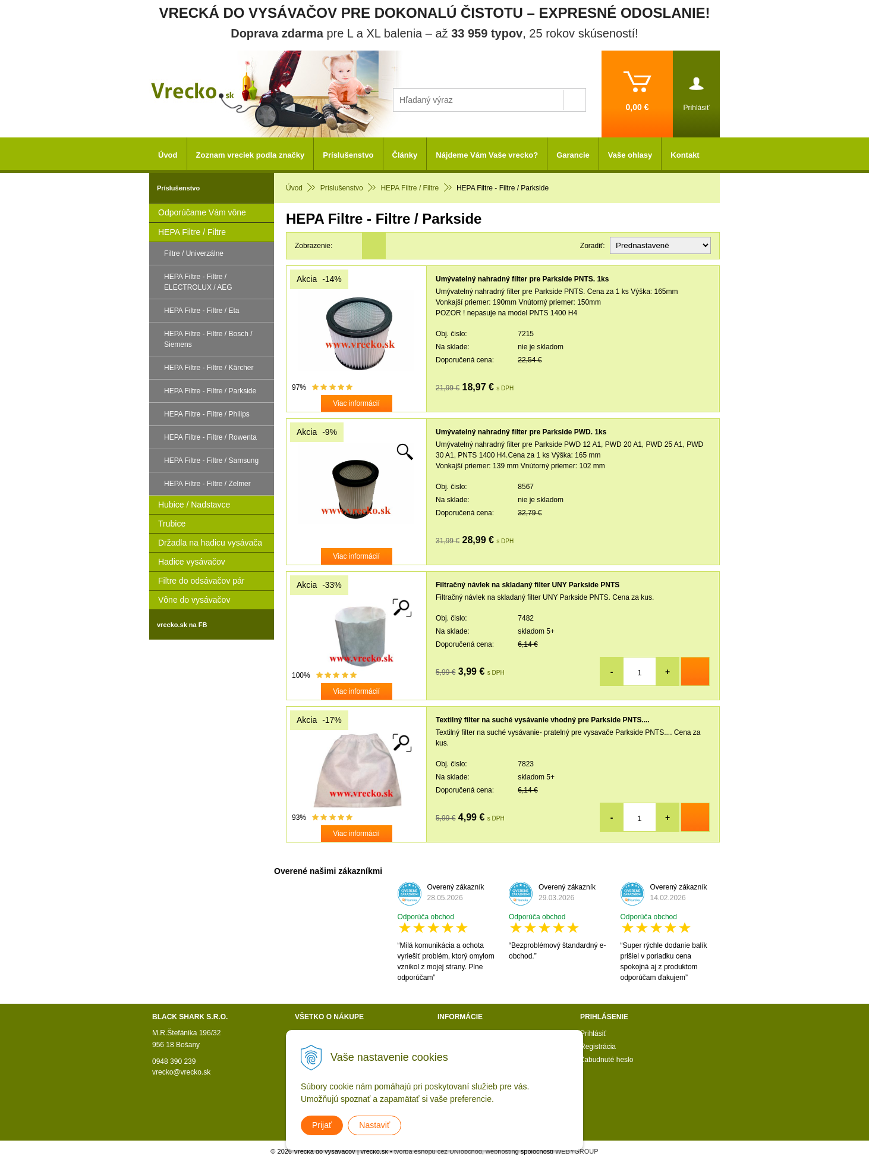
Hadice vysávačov (191, 561)
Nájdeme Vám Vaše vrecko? (487, 155)
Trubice (171, 523)
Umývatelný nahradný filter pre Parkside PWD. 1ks (521, 432)
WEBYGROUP (577, 1151)
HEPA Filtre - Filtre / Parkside (210, 391)
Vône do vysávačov (194, 600)
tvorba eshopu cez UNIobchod (438, 1151)
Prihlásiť (593, 1033)
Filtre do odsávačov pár (201, 580)
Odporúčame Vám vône (202, 212)
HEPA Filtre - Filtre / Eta (201, 310)
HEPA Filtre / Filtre (192, 232)
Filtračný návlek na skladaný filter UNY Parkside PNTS (527, 585)
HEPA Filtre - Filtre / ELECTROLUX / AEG (198, 282)
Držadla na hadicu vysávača (210, 542)
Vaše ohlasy (630, 155)
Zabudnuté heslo (606, 1059)
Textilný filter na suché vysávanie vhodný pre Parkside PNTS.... (543, 720)
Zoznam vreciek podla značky (250, 155)
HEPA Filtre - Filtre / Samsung (211, 460)
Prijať (322, 1125)
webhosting (502, 1151)
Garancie (573, 155)
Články (405, 155)
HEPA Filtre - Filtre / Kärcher (208, 368)
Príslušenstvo (348, 155)
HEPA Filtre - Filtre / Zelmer (207, 484)
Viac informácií (356, 403)
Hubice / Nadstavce (194, 504)
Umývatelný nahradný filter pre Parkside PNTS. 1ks (522, 279)
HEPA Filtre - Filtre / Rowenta (210, 437)
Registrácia (598, 1046)
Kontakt (684, 155)
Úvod (168, 155)
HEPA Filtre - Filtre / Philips (207, 414)
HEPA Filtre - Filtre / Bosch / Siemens (208, 339)
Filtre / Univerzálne (193, 253)
